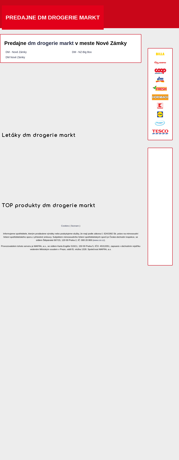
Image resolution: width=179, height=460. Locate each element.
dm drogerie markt (51, 43)
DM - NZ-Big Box (82, 52)
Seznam (74, 225)
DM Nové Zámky (16, 57)
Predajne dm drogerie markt (53, 17)
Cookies (65, 225)
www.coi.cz (98, 240)
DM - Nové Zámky (16, 52)
